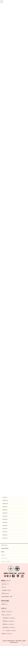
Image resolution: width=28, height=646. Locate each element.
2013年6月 (4, 528)
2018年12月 (5, 500)
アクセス (3, 555)
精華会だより (5, 604)
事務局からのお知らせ (7, 633)
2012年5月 (4, 538)
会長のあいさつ (5, 584)
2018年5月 (4, 509)
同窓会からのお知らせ (7, 611)
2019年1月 (4, 497)
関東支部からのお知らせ (8, 621)
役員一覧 (4, 587)
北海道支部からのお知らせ (9, 618)
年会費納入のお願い (6, 590)
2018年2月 (4, 513)
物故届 (2, 551)
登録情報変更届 (4, 548)
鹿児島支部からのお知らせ (9, 627)
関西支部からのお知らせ (8, 624)
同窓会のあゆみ (5, 593)
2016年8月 (4, 519)
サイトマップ (4, 558)
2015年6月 (4, 522)
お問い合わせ (4, 545)
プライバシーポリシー (6, 561)
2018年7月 (4, 506)
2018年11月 (5, 503)
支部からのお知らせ (6, 614)
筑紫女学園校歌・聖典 (7, 596)
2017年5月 (4, 516)
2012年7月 (4, 531)
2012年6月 (4, 535)
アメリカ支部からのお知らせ (9, 630)
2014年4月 (4, 525)
